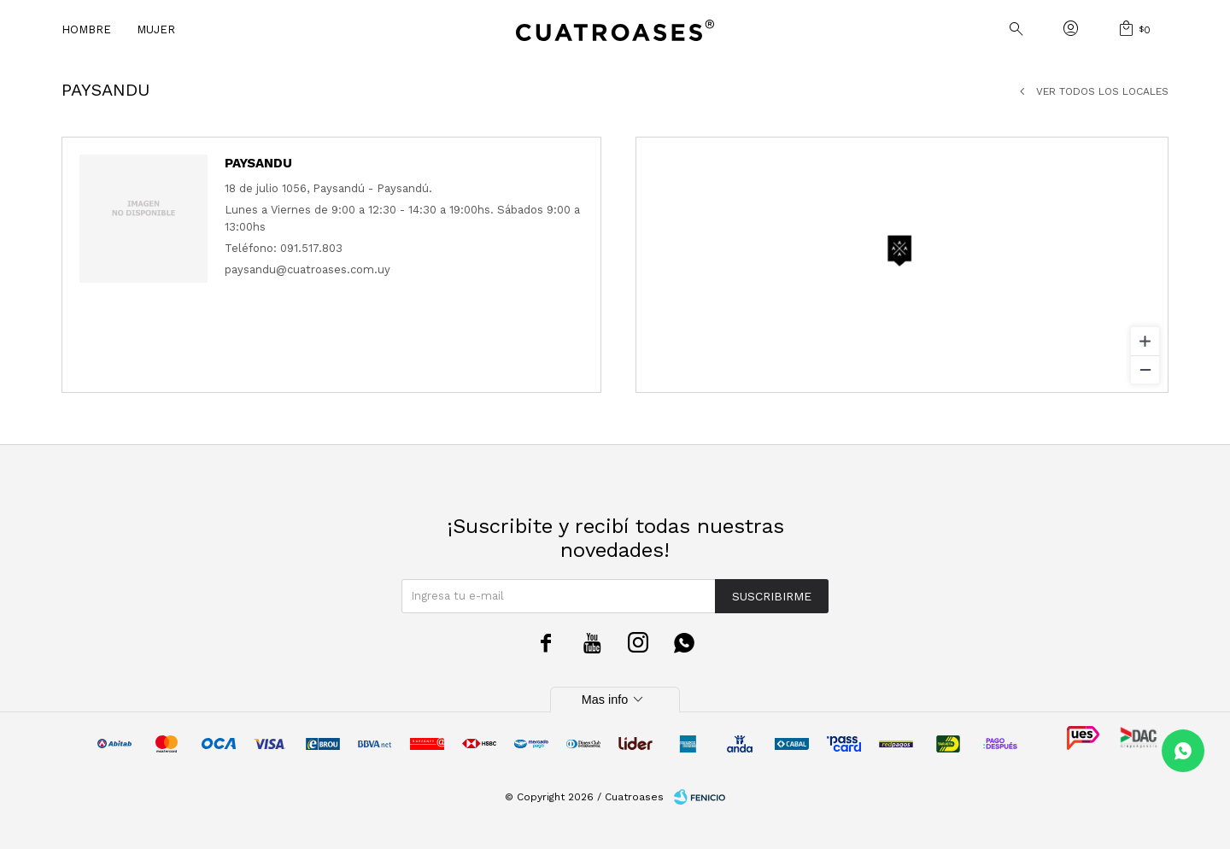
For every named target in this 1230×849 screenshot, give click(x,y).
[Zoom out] (1145, 369)
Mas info (615, 699)
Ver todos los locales (1102, 91)
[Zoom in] (1145, 341)
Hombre (86, 29)
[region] (902, 265)
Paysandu (258, 163)
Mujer (156, 29)
